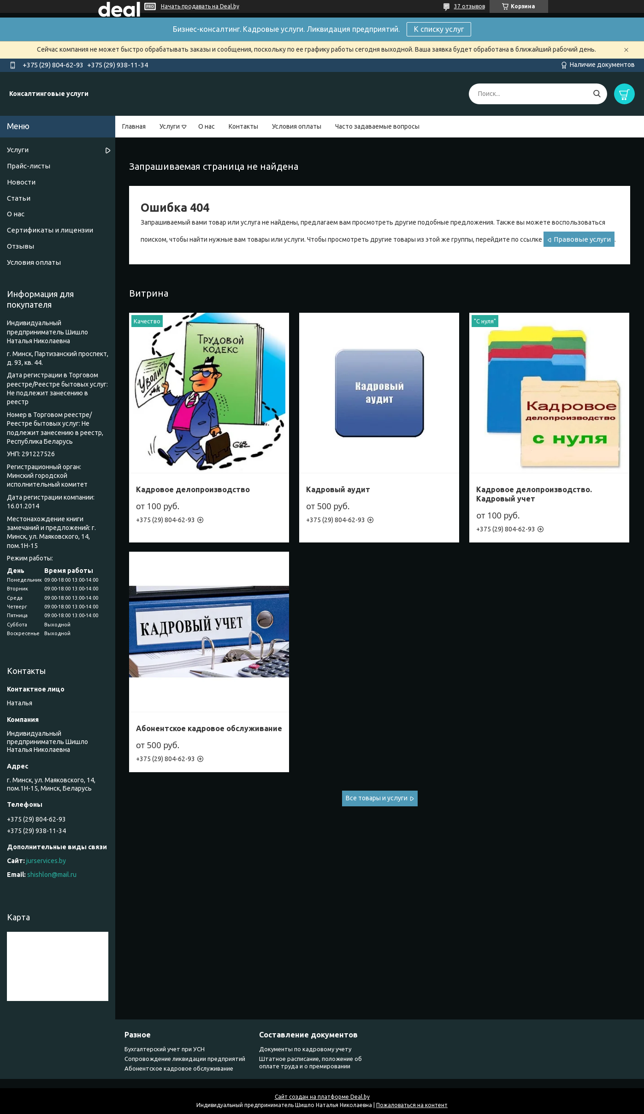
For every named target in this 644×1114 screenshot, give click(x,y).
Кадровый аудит (338, 489)
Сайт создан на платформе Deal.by (322, 1097)
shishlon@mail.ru (52, 874)
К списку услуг (439, 29)
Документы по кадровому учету (305, 1049)
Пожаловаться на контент (412, 1105)
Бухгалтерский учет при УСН (164, 1049)
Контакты (243, 126)
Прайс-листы (28, 166)
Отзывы (20, 246)
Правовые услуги (582, 239)
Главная (134, 126)
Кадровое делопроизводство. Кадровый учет (534, 494)
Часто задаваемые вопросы (377, 126)
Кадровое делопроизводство (193, 489)
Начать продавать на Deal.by (200, 6)
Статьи (18, 198)
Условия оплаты (296, 126)
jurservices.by (46, 860)
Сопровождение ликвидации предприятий (184, 1058)
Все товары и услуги (377, 798)
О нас (206, 126)
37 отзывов (469, 6)
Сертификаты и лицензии (50, 230)
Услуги (170, 126)
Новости (21, 182)
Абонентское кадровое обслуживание (209, 728)
